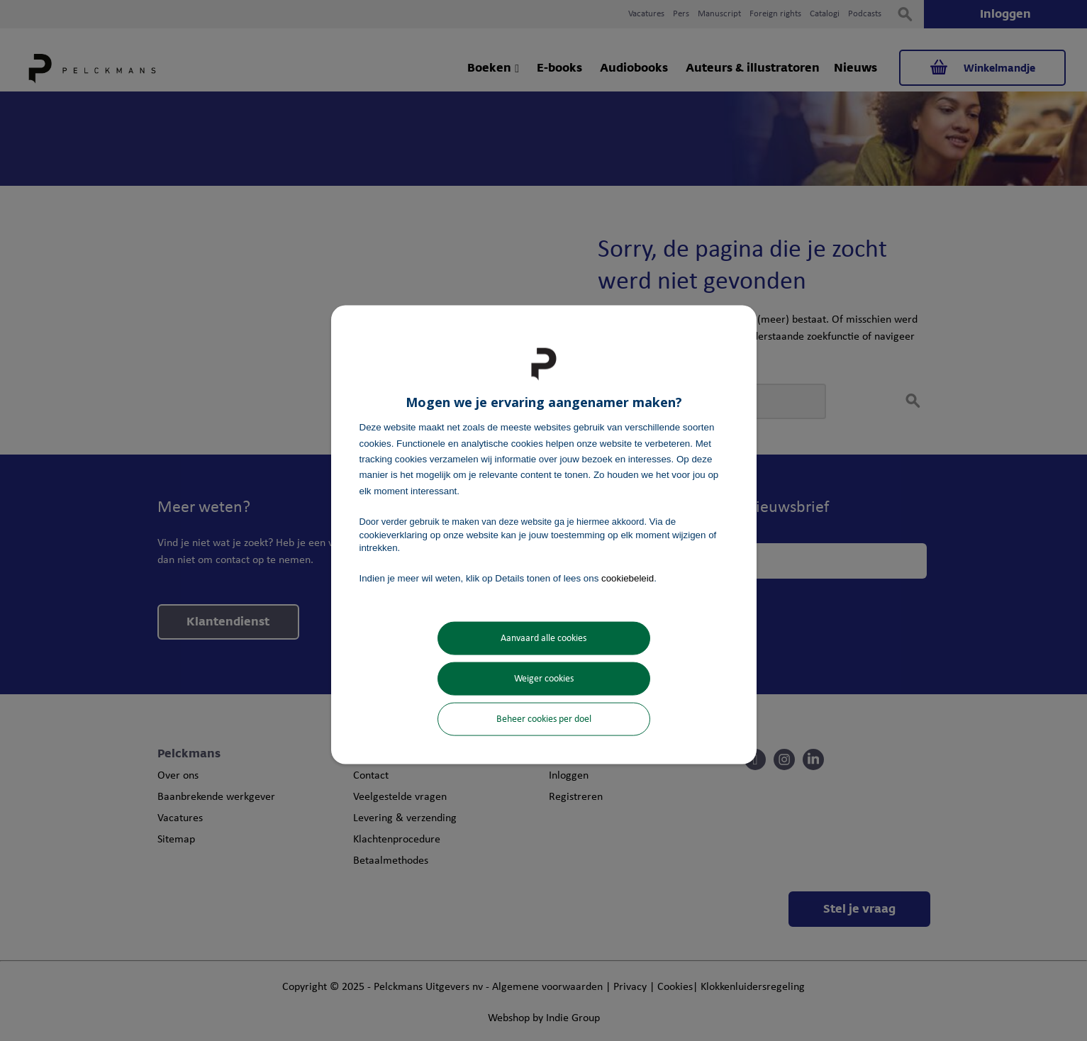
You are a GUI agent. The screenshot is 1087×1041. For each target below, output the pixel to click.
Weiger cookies (544, 678)
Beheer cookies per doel (543, 718)
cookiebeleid (627, 578)
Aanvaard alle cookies (543, 638)
